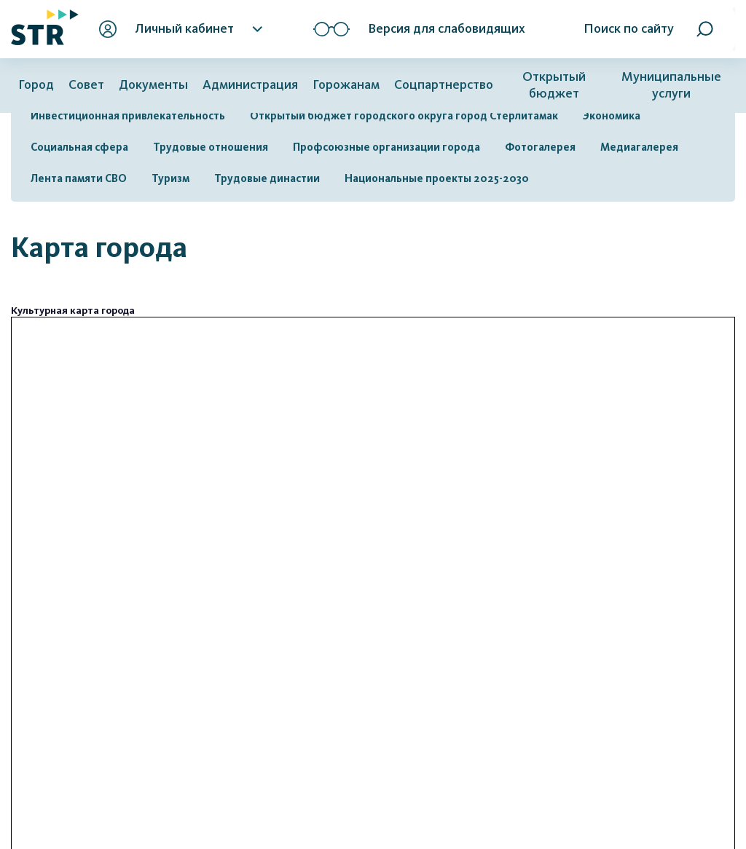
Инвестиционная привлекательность (128, 115)
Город (36, 84)
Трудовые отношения (210, 147)
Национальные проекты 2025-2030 (437, 178)
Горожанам (346, 84)
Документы (153, 84)
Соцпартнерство (443, 84)
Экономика (611, 115)
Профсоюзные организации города (386, 147)
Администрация (250, 84)
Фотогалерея (540, 147)
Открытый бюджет (554, 85)
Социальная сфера (79, 147)
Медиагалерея (639, 147)
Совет (86, 84)
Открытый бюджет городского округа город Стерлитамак (404, 115)
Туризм (170, 178)
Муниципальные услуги (671, 85)
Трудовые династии (267, 178)
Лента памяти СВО (79, 178)
